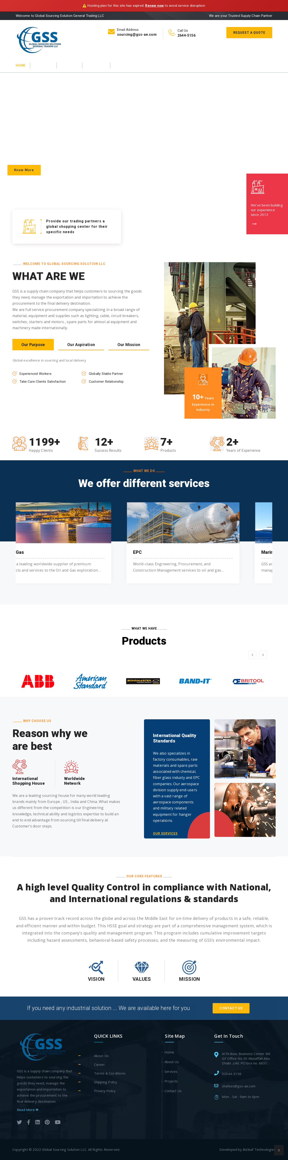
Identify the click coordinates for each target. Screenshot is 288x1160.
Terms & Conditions (110, 1073)
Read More (27, 1109)
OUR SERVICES (165, 833)
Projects (171, 1081)
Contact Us (126, 65)
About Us (44, 65)
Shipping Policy (105, 1082)
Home (21, 65)
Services (70, 65)
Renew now (154, 6)
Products (97, 65)
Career (99, 1064)
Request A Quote (249, 32)
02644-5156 (231, 1073)
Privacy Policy (105, 1090)
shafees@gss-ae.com (238, 1086)
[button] (252, 655)
